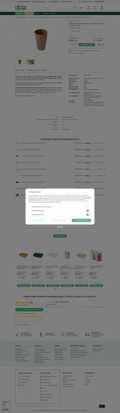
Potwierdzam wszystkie (81, 220)
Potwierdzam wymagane (60, 220)
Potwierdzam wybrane (38, 220)
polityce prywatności (43, 198)
